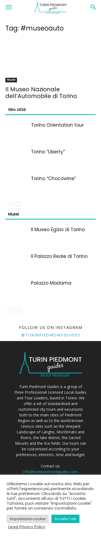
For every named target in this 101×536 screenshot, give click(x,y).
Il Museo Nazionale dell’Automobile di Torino (41, 92)
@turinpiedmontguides (50, 335)
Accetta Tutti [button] (65, 518)
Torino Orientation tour (57, 125)
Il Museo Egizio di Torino (58, 229)
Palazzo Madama (51, 283)
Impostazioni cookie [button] (28, 518)
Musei (11, 80)
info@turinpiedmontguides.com (50, 471)
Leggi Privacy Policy (26, 526)
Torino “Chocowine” (53, 178)
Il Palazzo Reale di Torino (59, 256)
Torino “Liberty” (48, 152)
